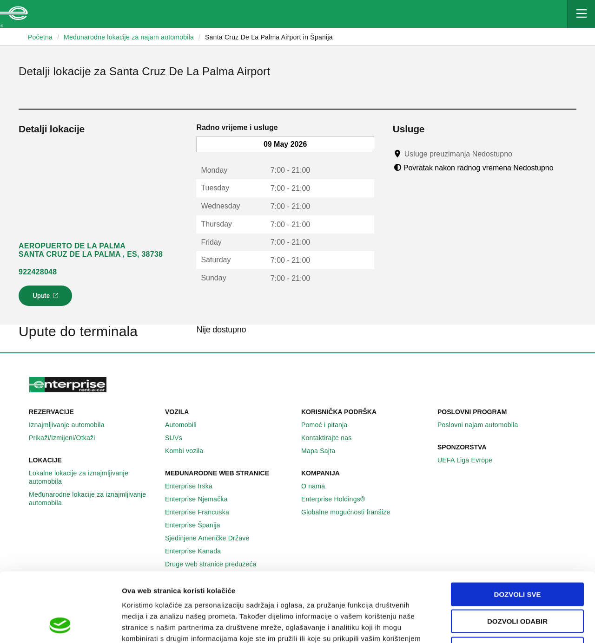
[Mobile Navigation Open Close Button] (581, 14)
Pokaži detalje (478, 625)
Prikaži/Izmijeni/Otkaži (67, 438)
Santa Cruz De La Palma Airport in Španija (269, 37)
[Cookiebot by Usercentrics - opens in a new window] (60, 625)
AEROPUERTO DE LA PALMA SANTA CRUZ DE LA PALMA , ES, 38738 (91, 250)
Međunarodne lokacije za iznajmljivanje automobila (93, 499)
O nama (318, 486)
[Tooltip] (520, 153)
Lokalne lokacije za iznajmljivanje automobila (93, 477)
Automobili (186, 425)
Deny (517, 584)
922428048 (38, 272)
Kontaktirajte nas (331, 438)
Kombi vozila (189, 451)
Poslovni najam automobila (483, 425)
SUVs (178, 438)
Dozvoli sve (517, 529)
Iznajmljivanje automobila (72, 425)
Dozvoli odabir (517, 557)
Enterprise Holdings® (338, 499)
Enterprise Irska (194, 486)
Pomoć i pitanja (329, 425)
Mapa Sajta (323, 451)
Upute (47, 298)
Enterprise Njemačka (201, 499)
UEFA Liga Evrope (469, 460)
